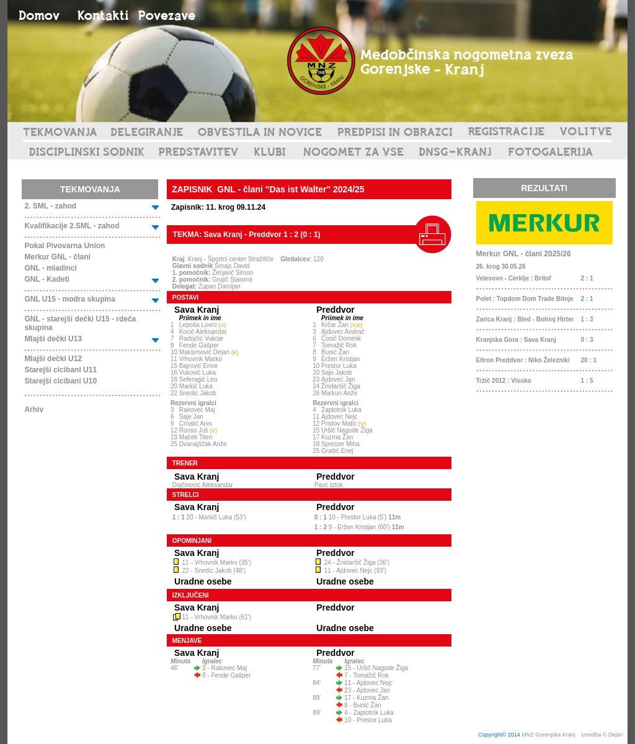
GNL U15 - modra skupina (69, 299)
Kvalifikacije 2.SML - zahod (71, 226)
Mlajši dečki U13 (53, 338)
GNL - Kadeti (46, 279)
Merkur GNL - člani (57, 257)
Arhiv (33, 409)
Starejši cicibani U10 (60, 381)
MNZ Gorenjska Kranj (548, 735)
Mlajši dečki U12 (53, 358)
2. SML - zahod (50, 206)
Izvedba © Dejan (603, 735)
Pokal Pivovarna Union (64, 245)
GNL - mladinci (50, 268)
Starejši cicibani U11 (60, 369)
